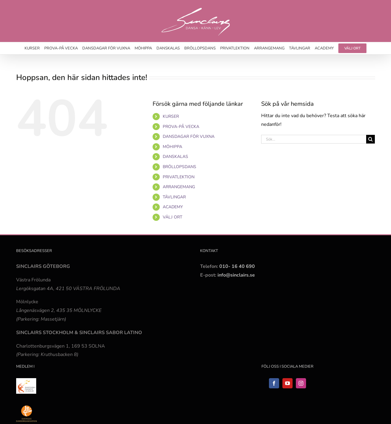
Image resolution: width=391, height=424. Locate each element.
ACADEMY (173, 207)
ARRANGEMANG (179, 187)
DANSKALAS (175, 156)
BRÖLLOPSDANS (179, 167)
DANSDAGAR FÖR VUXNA (188, 136)
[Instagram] (301, 383)
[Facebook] (274, 383)
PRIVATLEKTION (178, 177)
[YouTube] (287, 383)
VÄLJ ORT (172, 217)
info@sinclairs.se (235, 275)
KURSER (171, 116)
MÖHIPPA (172, 147)
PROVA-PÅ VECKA (181, 126)
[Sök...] (313, 139)
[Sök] (370, 139)
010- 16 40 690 (237, 266)
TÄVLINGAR (174, 197)
